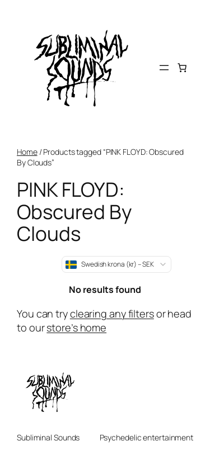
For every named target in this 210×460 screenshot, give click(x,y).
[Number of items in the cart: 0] (182, 67)
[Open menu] (164, 67)
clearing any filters (112, 313)
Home (27, 151)
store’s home (76, 327)
